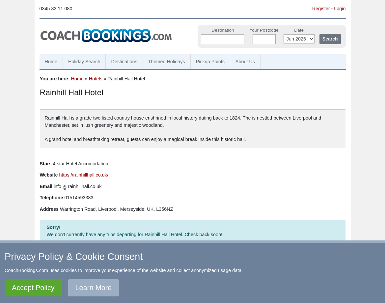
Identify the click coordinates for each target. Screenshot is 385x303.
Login (339, 8)
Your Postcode (263, 30)
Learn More (93, 288)
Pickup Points (210, 61)
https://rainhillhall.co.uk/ (83, 175)
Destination (222, 30)
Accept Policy (33, 288)
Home (51, 61)
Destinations (124, 61)
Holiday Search (84, 61)
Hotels (95, 78)
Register (321, 8)
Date (299, 30)
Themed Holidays (166, 61)
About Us (245, 61)
